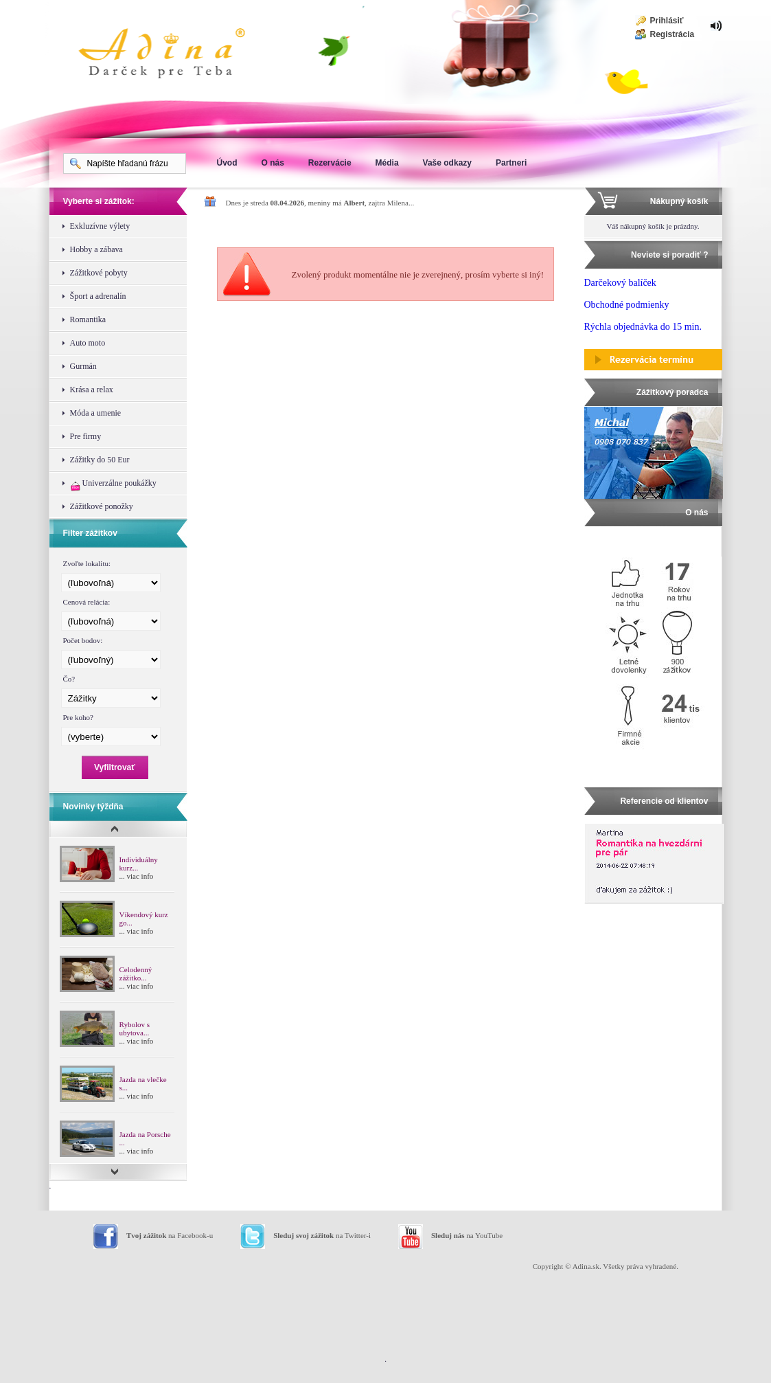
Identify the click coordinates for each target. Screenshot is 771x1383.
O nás (273, 163)
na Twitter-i (322, 1235)
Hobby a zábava (96, 249)
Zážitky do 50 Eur (100, 459)
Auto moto (88, 343)
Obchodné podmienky (626, 305)
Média (387, 163)
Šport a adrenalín (98, 296)
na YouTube (467, 1235)
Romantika (88, 319)
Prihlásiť (667, 20)
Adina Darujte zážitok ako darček (173, 55)
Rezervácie (330, 163)
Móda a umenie (96, 413)
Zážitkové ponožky (101, 506)
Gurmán (83, 366)
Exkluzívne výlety (100, 226)
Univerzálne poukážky (113, 484)
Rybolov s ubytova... (134, 1028)
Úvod (227, 163)
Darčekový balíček (620, 283)
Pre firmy (86, 436)
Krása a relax (91, 389)
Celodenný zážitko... (135, 973)
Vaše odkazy (447, 163)
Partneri (511, 163)
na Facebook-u (169, 1235)
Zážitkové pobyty (99, 273)
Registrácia (672, 34)
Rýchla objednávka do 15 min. (643, 327)
